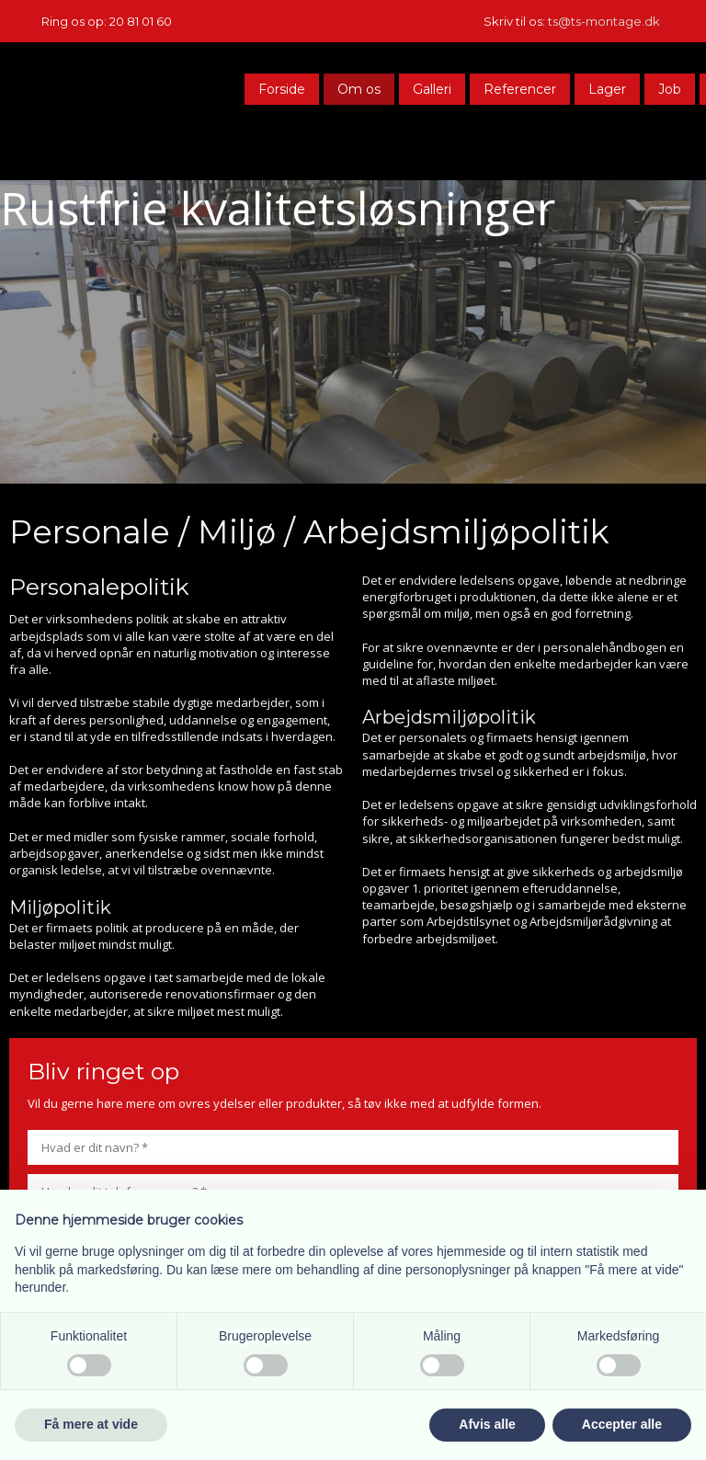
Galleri (432, 89)
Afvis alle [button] (487, 1424)
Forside (281, 89)
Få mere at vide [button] (91, 1424)
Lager (607, 89)
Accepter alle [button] (622, 1424)
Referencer (520, 89)
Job (669, 89)
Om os (359, 89)
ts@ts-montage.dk (604, 21)
